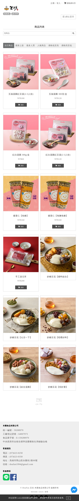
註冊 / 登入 (55, 3)
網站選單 (68, 17)
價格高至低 (66, 45)
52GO (41, 492)
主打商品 (8, 45)
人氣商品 (41, 45)
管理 (46, 492)
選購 (21, 105)
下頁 (39, 400)
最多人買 (30, 45)
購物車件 (70, 3)
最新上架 (19, 45)
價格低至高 (53, 45)
